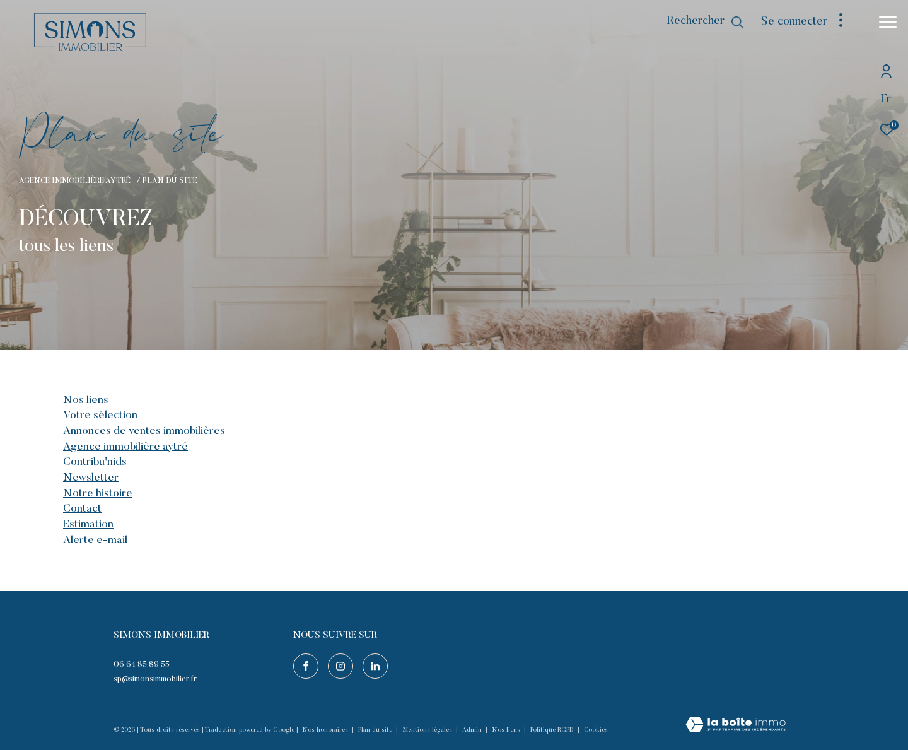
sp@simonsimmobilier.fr (155, 679)
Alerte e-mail (95, 540)
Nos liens (85, 400)
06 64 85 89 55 (142, 664)
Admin (473, 730)
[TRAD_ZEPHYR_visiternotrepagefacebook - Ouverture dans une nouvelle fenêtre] (305, 666)
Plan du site (376, 730)
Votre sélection (100, 415)
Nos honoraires (326, 730)
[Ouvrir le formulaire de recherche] (705, 22)
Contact (82, 509)
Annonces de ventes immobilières (144, 431)
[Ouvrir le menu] (888, 22)
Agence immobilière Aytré (75, 181)
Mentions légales (428, 730)
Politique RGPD (552, 730)
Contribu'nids (95, 462)
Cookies (596, 730)
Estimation (88, 524)
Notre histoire (97, 494)
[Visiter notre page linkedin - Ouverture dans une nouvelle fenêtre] (375, 666)
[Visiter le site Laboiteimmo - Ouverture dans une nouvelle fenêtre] (735, 726)
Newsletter (91, 478)
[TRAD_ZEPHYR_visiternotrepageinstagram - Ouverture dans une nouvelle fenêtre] (340, 666)
